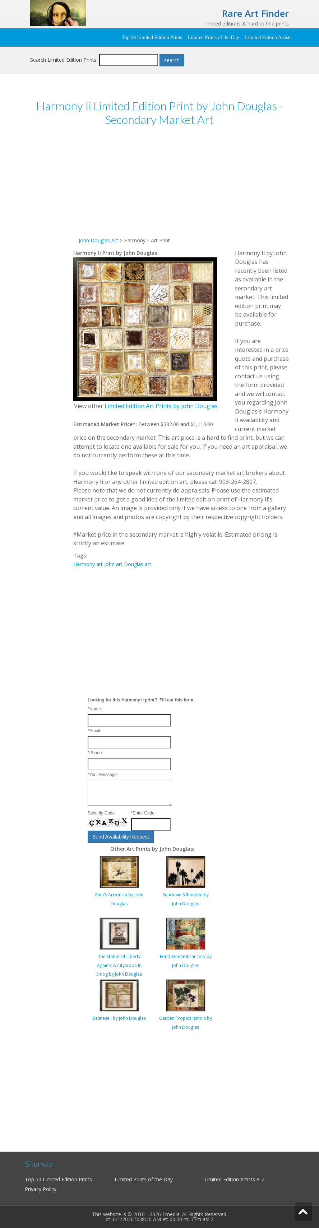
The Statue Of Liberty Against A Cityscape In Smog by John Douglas (119, 965)
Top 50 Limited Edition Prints (152, 37)
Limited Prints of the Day (213, 37)
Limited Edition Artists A (232, 1179)
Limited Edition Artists (268, 37)
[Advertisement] (181, 186)
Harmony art (88, 564)
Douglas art (137, 564)
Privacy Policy (40, 1189)
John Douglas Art (98, 240)
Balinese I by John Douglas (119, 1018)
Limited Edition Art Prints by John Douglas (161, 406)
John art (113, 564)
